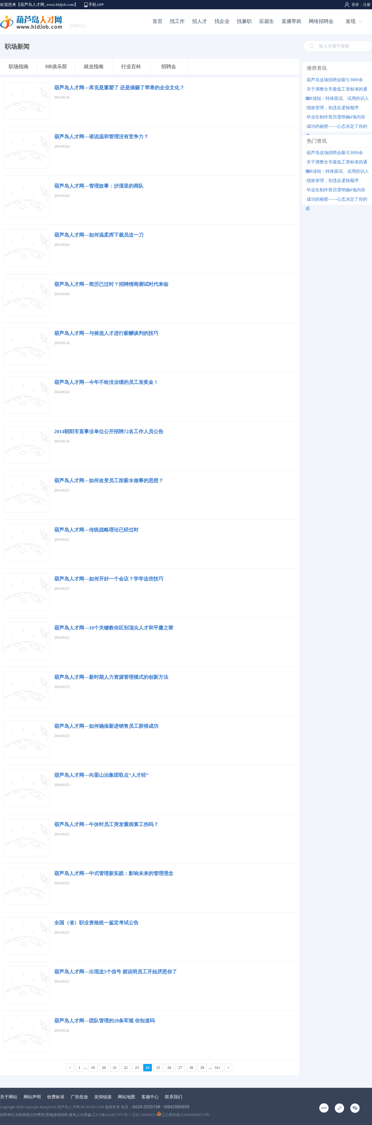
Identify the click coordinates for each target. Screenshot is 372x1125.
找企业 (222, 21)
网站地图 (126, 1097)
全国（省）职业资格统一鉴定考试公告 (96, 922)
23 (137, 1067)
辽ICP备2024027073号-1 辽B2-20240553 (124, 1115)
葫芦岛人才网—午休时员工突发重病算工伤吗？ (106, 824)
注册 (366, 4)
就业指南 (94, 66)
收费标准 (55, 1097)
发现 (351, 21)
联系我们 (173, 1097)
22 (126, 1067)
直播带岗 (291, 21)
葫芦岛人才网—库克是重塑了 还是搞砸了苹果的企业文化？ (119, 87)
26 (169, 1067)
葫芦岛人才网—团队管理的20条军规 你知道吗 (104, 1020)
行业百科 (131, 66)
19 (93, 1067)
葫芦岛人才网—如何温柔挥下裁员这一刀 (99, 235)
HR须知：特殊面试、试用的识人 (338, 98)
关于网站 (8, 1097)
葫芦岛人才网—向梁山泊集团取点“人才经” (101, 775)
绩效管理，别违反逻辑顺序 (333, 107)
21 (115, 1067)
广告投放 (79, 1097)
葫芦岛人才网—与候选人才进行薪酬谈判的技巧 (106, 333)
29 (202, 1067)
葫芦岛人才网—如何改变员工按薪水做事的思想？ (108, 480)
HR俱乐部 (56, 66)
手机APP (96, 4)
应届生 (266, 21)
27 (180, 1067)
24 (147, 1067)
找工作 (177, 21)
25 (158, 1067)
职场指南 (19, 66)
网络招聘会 (321, 21)
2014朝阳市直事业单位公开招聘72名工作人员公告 (108, 431)
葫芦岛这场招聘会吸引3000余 (335, 80)
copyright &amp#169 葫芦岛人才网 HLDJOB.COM (64, 1107)
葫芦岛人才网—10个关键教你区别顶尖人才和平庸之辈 (113, 627)
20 (104, 1067)
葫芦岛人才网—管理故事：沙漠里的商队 (99, 186)
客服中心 (150, 1097)
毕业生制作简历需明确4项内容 (336, 117)
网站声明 (32, 1097)
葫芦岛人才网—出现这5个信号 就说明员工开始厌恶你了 (115, 971)
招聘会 (168, 66)
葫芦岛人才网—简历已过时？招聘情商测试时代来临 (111, 284)
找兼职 (244, 21)
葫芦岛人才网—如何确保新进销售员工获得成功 (106, 726)
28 (191, 1067)
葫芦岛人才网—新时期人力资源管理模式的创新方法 (111, 677)
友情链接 (103, 1097)
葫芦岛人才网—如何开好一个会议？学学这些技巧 (108, 578)
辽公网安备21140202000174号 (183, 1115)
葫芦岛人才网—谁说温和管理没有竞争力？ (101, 136)
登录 (355, 4)
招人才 (199, 21)
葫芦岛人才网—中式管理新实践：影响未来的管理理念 (113, 873)
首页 (157, 21)
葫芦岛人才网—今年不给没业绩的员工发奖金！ (106, 382)
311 (217, 1067)
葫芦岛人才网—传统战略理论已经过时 (96, 529)
